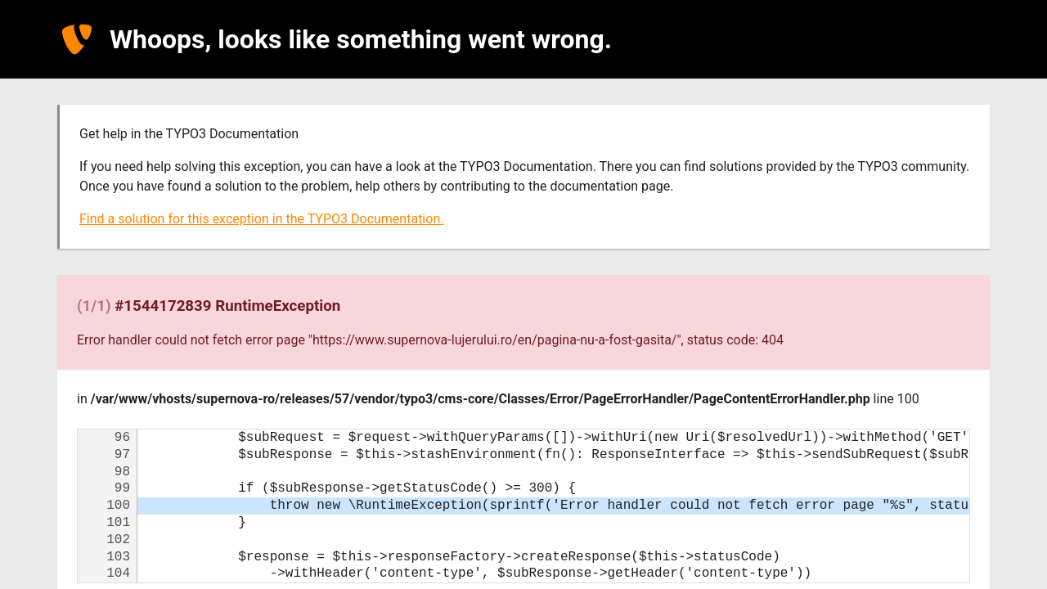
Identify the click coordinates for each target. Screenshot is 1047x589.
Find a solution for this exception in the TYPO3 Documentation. (261, 219)
